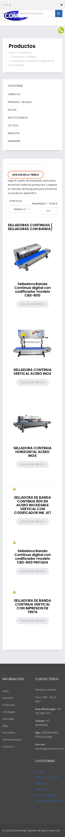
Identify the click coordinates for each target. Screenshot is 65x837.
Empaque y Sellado (24, 56)
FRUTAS (39, 771)
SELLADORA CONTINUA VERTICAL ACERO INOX (32, 371)
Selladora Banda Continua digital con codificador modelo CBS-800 (32, 289)
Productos (25, 52)
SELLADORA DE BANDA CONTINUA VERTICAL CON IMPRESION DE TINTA (32, 606)
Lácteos (32, 125)
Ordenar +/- (20, 209)
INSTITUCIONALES (45, 795)
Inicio (12, 52)
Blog (5, 726)
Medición (32, 133)
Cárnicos (32, 94)
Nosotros (8, 698)
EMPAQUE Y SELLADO (47, 777)
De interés (9, 732)
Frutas (32, 110)
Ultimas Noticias (12, 739)
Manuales (8, 719)
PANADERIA (32, 141)
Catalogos (9, 712)
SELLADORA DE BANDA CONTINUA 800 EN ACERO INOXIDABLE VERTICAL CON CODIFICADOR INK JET (32, 505)
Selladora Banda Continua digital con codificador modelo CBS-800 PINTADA (32, 556)
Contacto (8, 746)
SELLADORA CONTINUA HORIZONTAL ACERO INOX (32, 452)
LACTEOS (40, 783)
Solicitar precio (33, 304)
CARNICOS (41, 789)
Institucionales (32, 117)
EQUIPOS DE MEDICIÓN (48, 801)
